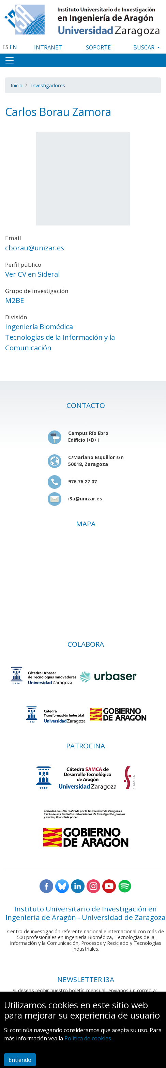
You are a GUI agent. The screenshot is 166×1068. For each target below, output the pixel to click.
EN (13, 47)
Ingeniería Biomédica (39, 326)
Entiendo (20, 1060)
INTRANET (48, 47)
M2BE (14, 300)
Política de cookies (87, 1038)
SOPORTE (98, 47)
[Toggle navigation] (9, 60)
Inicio (16, 85)
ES (5, 47)
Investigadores (48, 85)
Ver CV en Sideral (32, 274)
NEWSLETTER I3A (85, 979)
